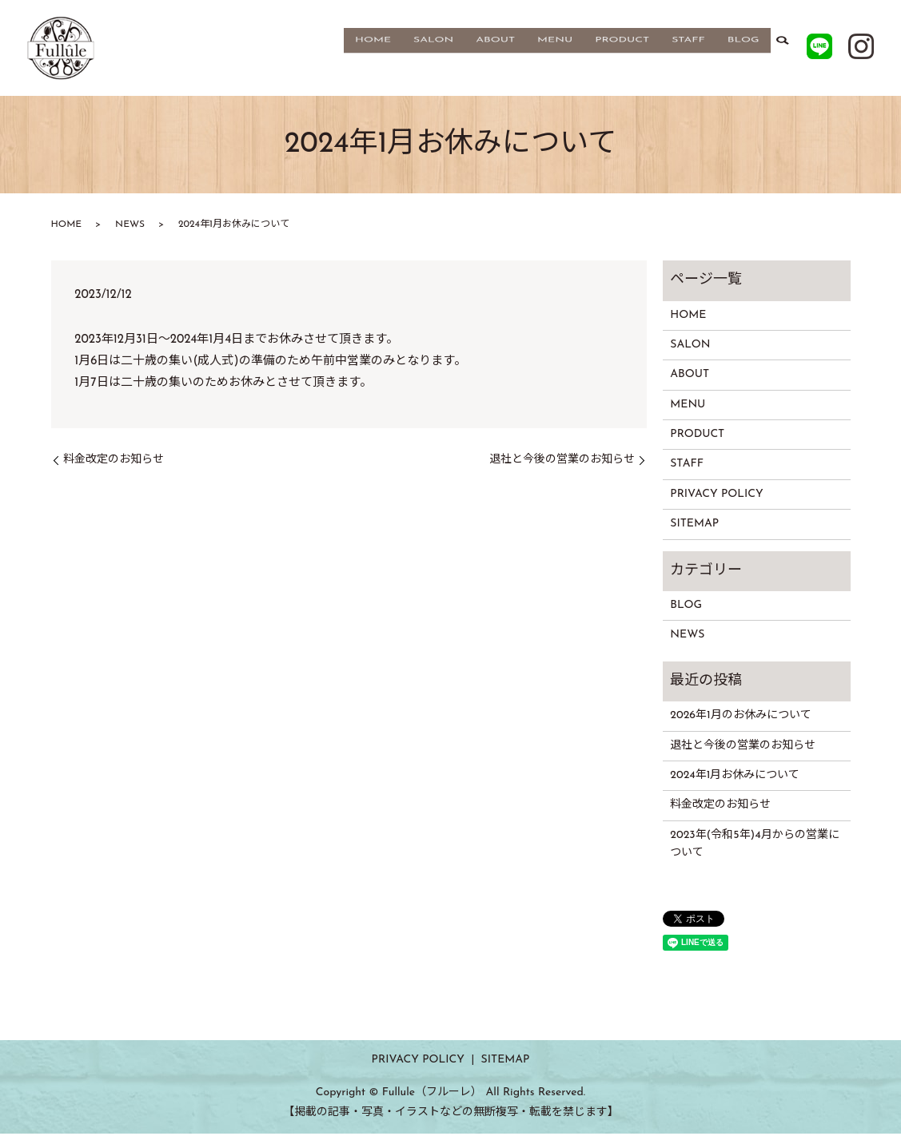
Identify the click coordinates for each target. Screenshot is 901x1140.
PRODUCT (622, 51)
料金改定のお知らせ (113, 466)
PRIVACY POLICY (716, 500)
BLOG (743, 51)
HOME (373, 51)
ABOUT (495, 51)
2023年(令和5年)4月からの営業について (754, 850)
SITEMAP (694, 530)
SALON (433, 51)
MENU (554, 51)
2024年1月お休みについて (734, 782)
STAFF (688, 51)
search (782, 51)
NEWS (130, 231)
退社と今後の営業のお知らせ (562, 466)
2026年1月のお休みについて (740, 722)
